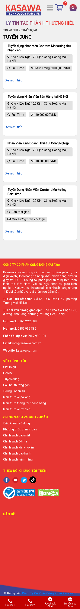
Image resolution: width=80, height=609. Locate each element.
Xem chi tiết (13, 80)
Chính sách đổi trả (15, 441)
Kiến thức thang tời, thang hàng (24, 403)
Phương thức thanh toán (20, 429)
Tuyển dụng (11, 379)
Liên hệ (8, 373)
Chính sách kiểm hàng (18, 459)
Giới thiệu (9, 367)
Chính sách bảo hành (17, 453)
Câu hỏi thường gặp (16, 385)
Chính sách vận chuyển (18, 447)
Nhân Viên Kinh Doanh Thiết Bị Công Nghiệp (38, 143)
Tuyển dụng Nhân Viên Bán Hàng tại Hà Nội (37, 97)
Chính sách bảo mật (16, 435)
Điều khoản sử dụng (16, 423)
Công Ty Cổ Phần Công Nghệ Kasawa (47, 593)
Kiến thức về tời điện (17, 409)
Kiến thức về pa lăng (16, 397)
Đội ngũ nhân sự (14, 391)
